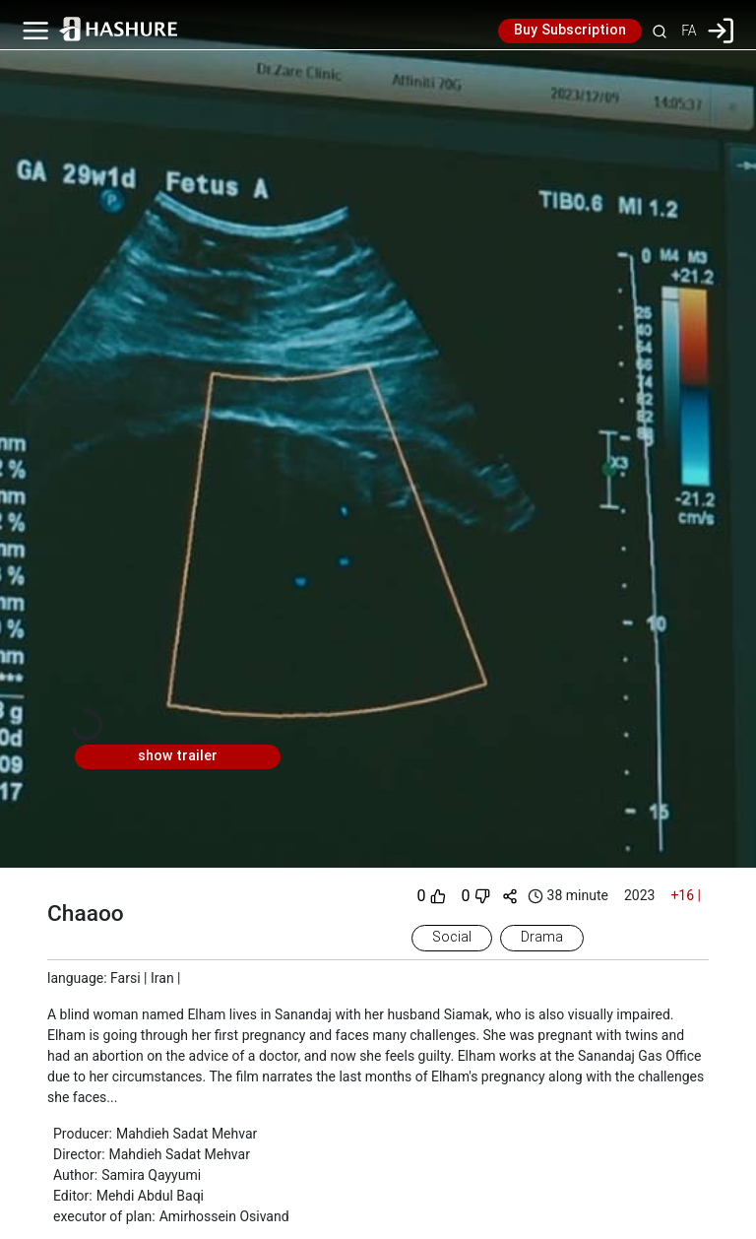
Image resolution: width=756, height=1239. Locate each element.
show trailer (178, 756)
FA (688, 30)
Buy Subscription (570, 30)
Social (452, 937)
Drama (542, 937)
